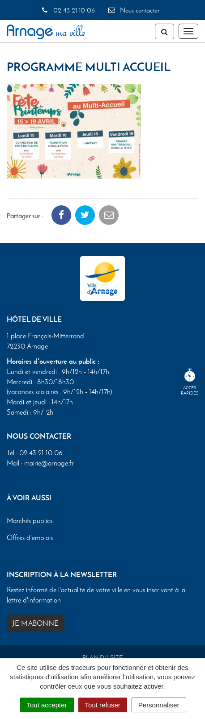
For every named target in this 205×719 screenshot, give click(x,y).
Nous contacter (133, 10)
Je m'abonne (36, 623)
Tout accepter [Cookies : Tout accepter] (47, 705)
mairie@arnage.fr (49, 463)
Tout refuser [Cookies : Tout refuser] (102, 705)
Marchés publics (29, 520)
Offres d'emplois (30, 537)
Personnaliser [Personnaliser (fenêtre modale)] (158, 705)
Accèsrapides (190, 382)
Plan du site (102, 657)
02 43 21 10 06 (67, 10)
